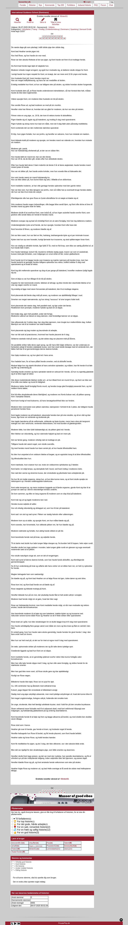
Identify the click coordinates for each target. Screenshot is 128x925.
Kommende (49, 5)
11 (43, 38)
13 (49, 38)
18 (64, 38)
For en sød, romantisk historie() (30, 830)
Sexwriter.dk (24, 2)
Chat (111, 5)
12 (46, 38)
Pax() (50, 843)
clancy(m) (68, 849)
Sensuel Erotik (85, 29)
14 (52, 38)
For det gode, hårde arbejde (30, 824)
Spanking (74, 29)
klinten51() (34, 849)
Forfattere (71, 5)
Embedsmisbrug (52, 29)
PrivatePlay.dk (64, 923)
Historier (32, 5)
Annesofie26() (70, 846)
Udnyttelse (26, 29)
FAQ (96, 5)
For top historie (23, 821)
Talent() (68, 843)
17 (61, 38)
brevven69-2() (18, 843)
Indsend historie (84, 5)
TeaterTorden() (18, 852)
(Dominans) (44, 12)
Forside (23, 5)
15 (55, 38)
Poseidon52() (53, 846)
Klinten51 (64, 16)
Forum (103, 5)
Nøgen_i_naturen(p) (35, 846)
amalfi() (15, 846)
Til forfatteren (21, 818)
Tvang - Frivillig (38, 29)
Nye (40, 5)
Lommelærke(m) (53, 849)
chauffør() (34, 843)
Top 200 (60, 5)
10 (40, 38)
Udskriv (52, 27)
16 (58, 38)
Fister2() (16, 849)
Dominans (65, 29)
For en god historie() (26, 832)
